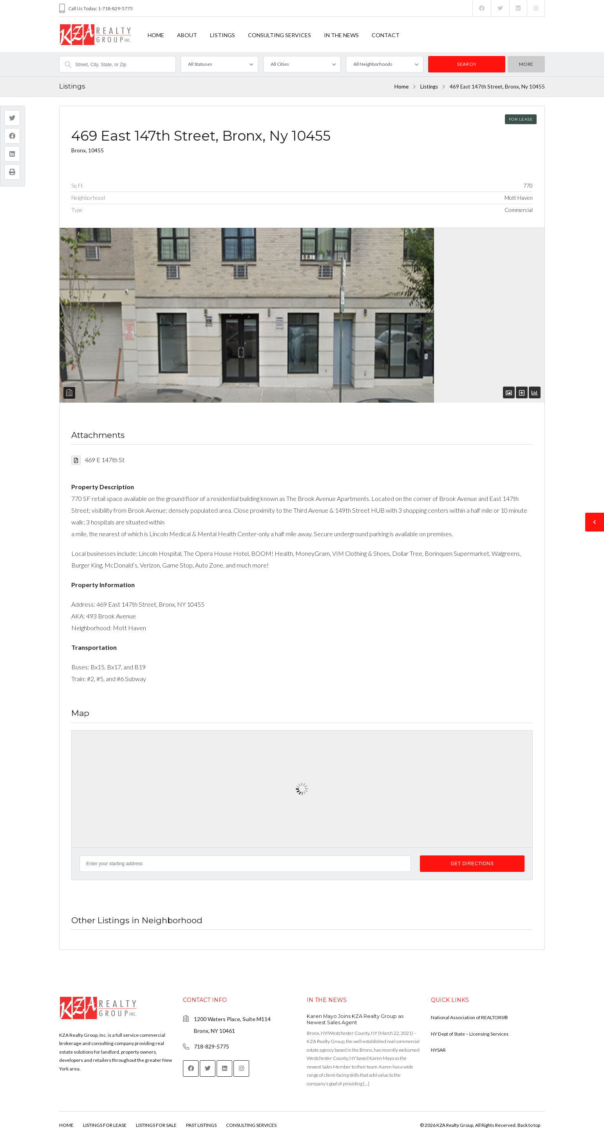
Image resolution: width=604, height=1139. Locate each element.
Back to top (528, 1125)
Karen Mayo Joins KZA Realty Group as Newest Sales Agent (355, 1019)
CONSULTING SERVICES (279, 35)
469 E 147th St (98, 459)
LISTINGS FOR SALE (156, 1125)
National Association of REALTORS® (469, 1017)
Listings (429, 86)
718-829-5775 (211, 1046)
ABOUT (187, 35)
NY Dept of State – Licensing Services (469, 1034)
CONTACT (386, 35)
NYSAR (438, 1050)
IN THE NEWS (341, 35)
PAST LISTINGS (201, 1125)
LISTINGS (222, 35)
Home (401, 86)
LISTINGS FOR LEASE (105, 1125)
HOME (156, 35)
